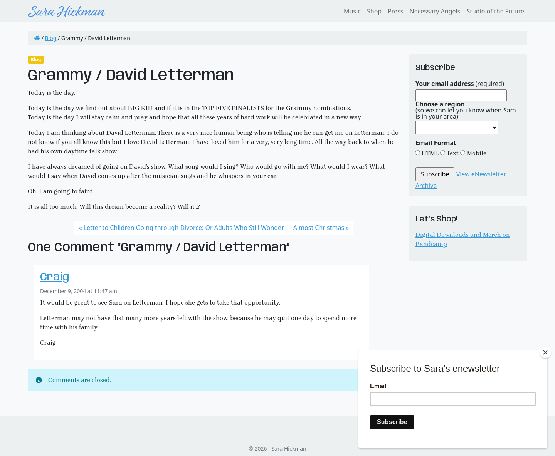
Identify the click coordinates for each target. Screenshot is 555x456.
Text (452, 153)
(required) (459, 83)
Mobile (475, 153)
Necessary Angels (434, 11)
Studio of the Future (495, 11)
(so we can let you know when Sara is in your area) (465, 110)
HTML (429, 153)
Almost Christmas (318, 227)
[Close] (545, 352)
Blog (51, 38)
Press (395, 11)
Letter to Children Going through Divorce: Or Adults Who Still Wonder (184, 227)
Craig (54, 277)
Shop (374, 11)
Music (352, 11)
